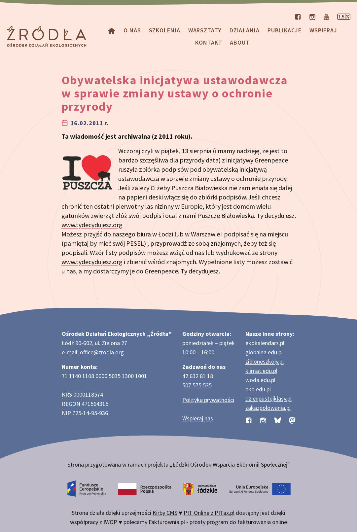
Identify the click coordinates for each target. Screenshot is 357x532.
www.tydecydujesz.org (92, 225)
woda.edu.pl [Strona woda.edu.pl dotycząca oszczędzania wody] (260, 380)
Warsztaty (205, 30)
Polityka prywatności (208, 400)
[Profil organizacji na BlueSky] (277, 419)
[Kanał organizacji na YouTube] (326, 16)
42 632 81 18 (197, 376)
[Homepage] (112, 30)
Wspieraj (323, 30)
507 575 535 (197, 385)
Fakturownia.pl (167, 522)
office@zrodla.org (102, 352)
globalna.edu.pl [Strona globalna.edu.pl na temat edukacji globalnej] (264, 352)
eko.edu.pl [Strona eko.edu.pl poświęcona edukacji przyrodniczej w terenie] (258, 389)
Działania (245, 30)
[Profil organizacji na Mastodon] (292, 419)
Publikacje (285, 30)
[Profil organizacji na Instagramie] (312, 16)
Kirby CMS (165, 512)
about (240, 42)
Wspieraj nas (197, 418)
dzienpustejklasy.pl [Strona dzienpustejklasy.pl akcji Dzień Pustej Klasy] (268, 398)
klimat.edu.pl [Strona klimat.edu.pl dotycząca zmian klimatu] (261, 370)
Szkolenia (164, 30)
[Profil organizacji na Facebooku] (298, 16)
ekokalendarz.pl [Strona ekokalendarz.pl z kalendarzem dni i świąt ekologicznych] (264, 343)
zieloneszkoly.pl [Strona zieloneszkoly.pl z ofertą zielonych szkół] (264, 361)
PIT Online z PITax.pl (209, 512)
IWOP (110, 522)
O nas (132, 30)
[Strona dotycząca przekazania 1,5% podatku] (343, 16)
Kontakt (208, 42)
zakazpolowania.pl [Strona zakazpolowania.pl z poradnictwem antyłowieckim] (268, 407)
